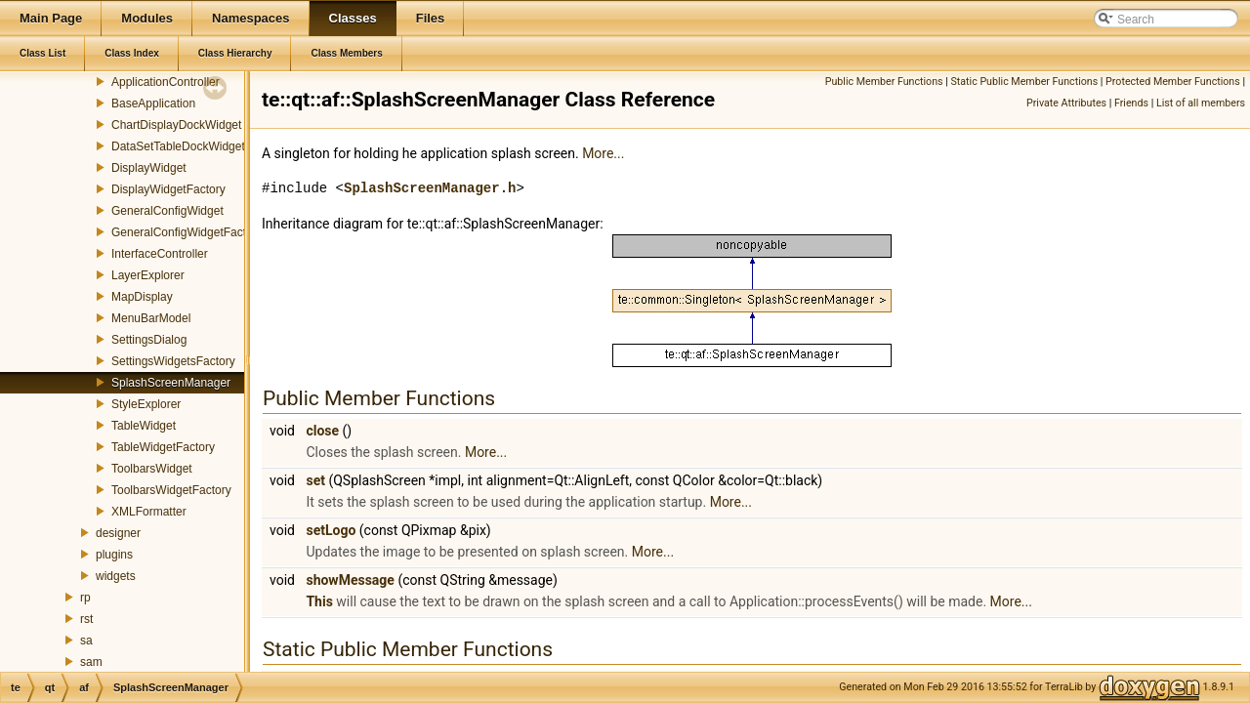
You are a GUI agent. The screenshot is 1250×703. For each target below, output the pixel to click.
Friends (1131, 103)
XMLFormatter (149, 511)
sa (86, 640)
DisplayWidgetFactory (168, 189)
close (322, 430)
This (319, 601)
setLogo (330, 530)
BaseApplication (153, 103)
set (315, 480)
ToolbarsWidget (151, 469)
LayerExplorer (148, 275)
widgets (116, 576)
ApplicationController (165, 82)
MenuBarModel (150, 318)
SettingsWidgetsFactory (173, 361)
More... (603, 153)
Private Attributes (1066, 103)
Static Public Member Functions (1024, 81)
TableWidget (143, 426)
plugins (114, 554)
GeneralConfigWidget (167, 211)
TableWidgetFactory (163, 447)
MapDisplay (142, 297)
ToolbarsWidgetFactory (171, 490)
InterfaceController (159, 254)
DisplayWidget (149, 168)
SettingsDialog (149, 340)
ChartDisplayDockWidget (176, 125)
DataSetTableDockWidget (178, 146)
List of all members (1200, 103)
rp (85, 597)
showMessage (350, 580)
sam (91, 662)
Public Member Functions (884, 81)
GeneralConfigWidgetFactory (187, 232)
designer (118, 533)
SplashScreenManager (170, 383)
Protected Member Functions (1172, 81)
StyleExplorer (146, 404)
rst (86, 619)
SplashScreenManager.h (430, 188)
